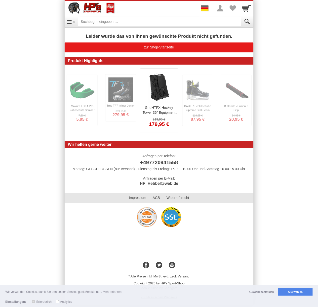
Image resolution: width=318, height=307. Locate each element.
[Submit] (247, 21)
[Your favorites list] (232, 8)
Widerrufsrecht (177, 198)
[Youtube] (171, 265)
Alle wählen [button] (295, 291)
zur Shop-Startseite (159, 47)
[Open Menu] (71, 21)
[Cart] (246, 8)
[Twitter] (159, 265)
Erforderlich (43, 302)
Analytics (66, 302)
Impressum (137, 198)
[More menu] (220, 8)
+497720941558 (159, 162)
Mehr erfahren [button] (112, 292)
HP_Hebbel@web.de (159, 183)
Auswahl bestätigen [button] (261, 291)
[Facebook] (146, 265)
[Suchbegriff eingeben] (159, 21)
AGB (156, 198)
